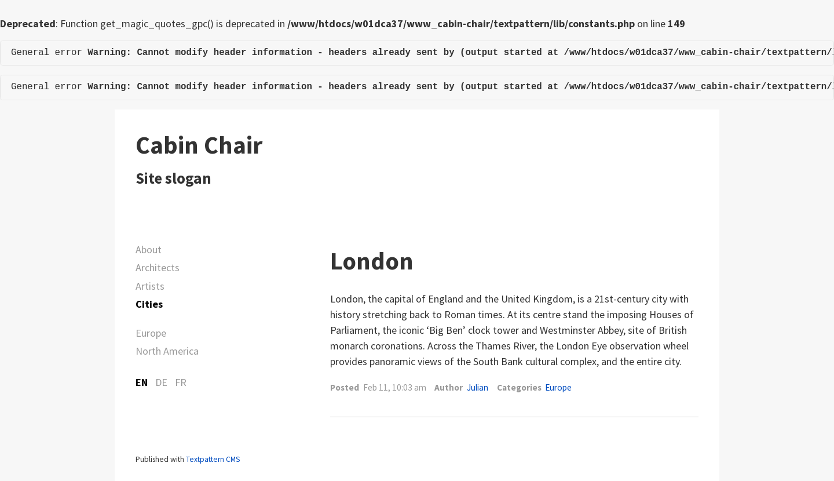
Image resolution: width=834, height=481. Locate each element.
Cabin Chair (199, 145)
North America (167, 351)
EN (142, 382)
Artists (150, 286)
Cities (149, 304)
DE (161, 382)
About (149, 249)
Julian (477, 387)
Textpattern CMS (213, 459)
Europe (151, 333)
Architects (158, 267)
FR (180, 382)
